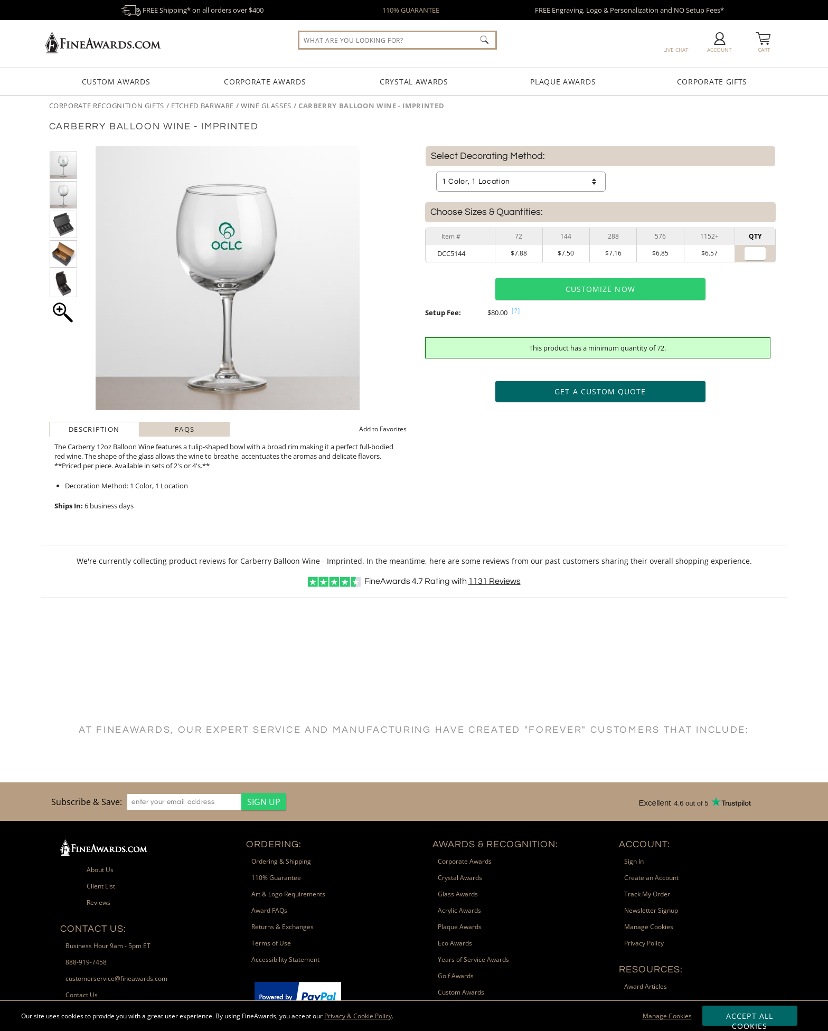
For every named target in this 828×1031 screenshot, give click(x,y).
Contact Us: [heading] (93, 929)
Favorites (383, 428)
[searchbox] (397, 40)
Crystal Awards (414, 82)
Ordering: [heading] (274, 844)
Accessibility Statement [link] (285, 959)
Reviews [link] (98, 902)
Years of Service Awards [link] (473, 959)
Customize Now (600, 289)
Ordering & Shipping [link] (281, 861)
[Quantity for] (755, 254)
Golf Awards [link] (456, 975)
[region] (166, 801)
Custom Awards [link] (461, 992)
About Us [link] (100, 869)
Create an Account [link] (651, 877)
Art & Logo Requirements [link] (288, 894)
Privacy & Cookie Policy (358, 1015)
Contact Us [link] (81, 994)
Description (94, 429)
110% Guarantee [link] (276, 877)
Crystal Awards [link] (460, 877)
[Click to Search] (484, 40)
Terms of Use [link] (271, 943)
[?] (516, 311)
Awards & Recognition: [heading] (495, 844)
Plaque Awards (563, 82)
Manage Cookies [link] (648, 926)
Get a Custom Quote (600, 391)
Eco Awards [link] (455, 943)
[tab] (94, 429)
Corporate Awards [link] (465, 861)
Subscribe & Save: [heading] (86, 802)
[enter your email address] (184, 802)
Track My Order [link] (647, 894)
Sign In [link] (634, 861)
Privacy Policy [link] (644, 943)
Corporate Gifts (712, 82)
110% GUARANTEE (410, 10)
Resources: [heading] (651, 969)
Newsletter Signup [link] (651, 910)
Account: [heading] (644, 844)
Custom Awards (116, 82)
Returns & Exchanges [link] (282, 926)
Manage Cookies (667, 1015)
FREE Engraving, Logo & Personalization (629, 10)
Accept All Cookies (749, 1018)
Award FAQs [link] (269, 910)
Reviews (494, 581)
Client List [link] (101, 886)
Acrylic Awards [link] (459, 910)
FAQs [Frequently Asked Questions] (184, 429)
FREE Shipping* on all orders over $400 (192, 10)
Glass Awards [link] (458, 894)
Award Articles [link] (645, 986)
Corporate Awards (265, 82)
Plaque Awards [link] (460, 926)
